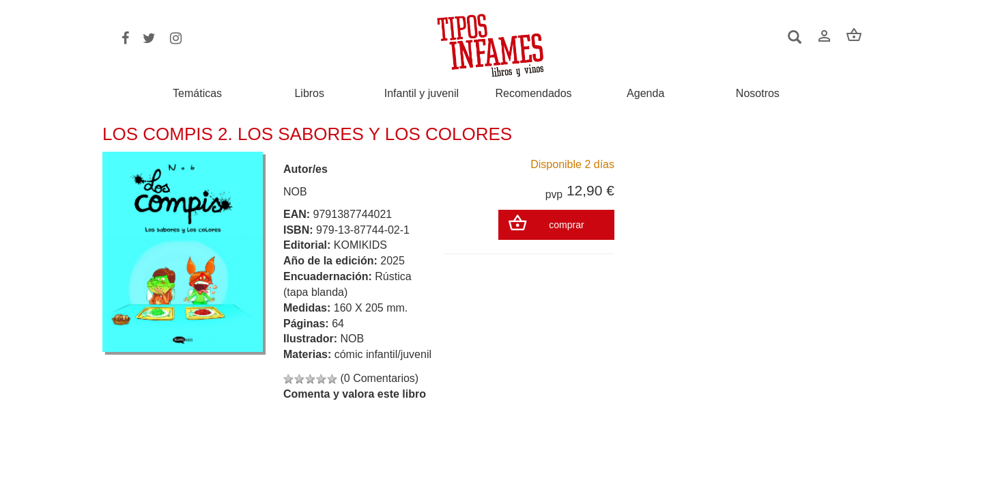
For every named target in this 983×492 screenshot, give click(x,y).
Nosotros (758, 94)
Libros (309, 94)
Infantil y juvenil (421, 94)
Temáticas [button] (197, 93)
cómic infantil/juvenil (382, 354)
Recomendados (534, 94)
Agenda (645, 94)
